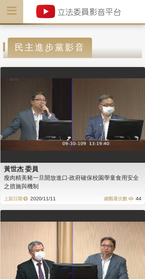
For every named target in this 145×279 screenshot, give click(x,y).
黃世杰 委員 (21, 168)
